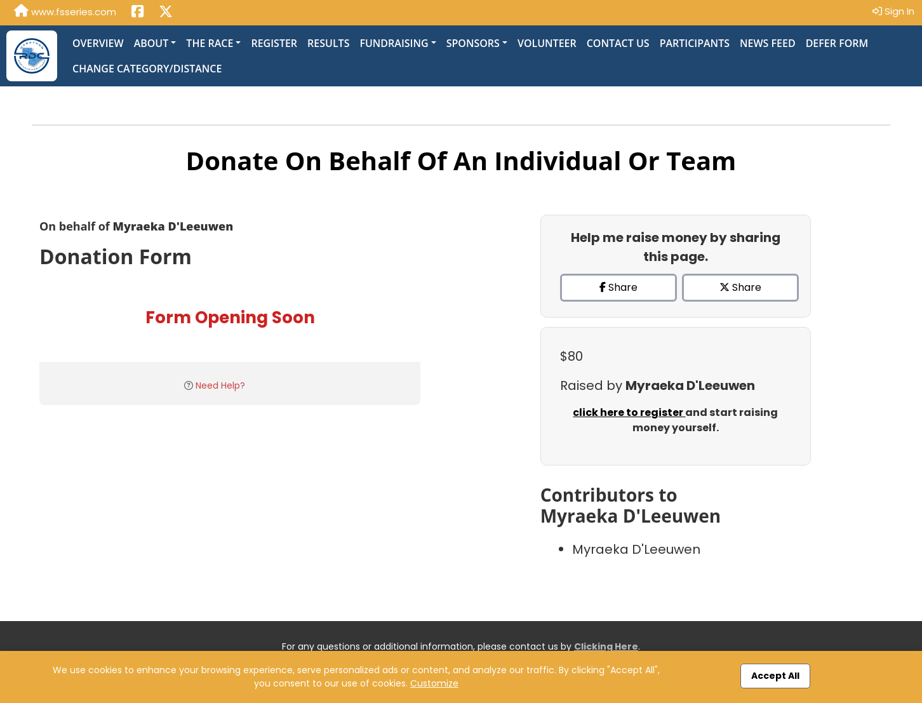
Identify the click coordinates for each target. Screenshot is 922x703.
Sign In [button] (893, 11)
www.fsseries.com (65, 11)
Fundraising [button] (393, 43)
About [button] (151, 43)
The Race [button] (209, 43)
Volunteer (547, 43)
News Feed (768, 43)
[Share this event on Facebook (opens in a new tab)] (137, 12)
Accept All (775, 675)
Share (618, 287)
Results (328, 43)
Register (274, 43)
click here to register (629, 412)
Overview (98, 43)
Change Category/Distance (147, 69)
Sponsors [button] (473, 43)
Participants (695, 43)
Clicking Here (606, 646)
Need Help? (220, 385)
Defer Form (837, 43)
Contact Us (618, 43)
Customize (434, 683)
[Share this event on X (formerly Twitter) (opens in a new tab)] (166, 12)
